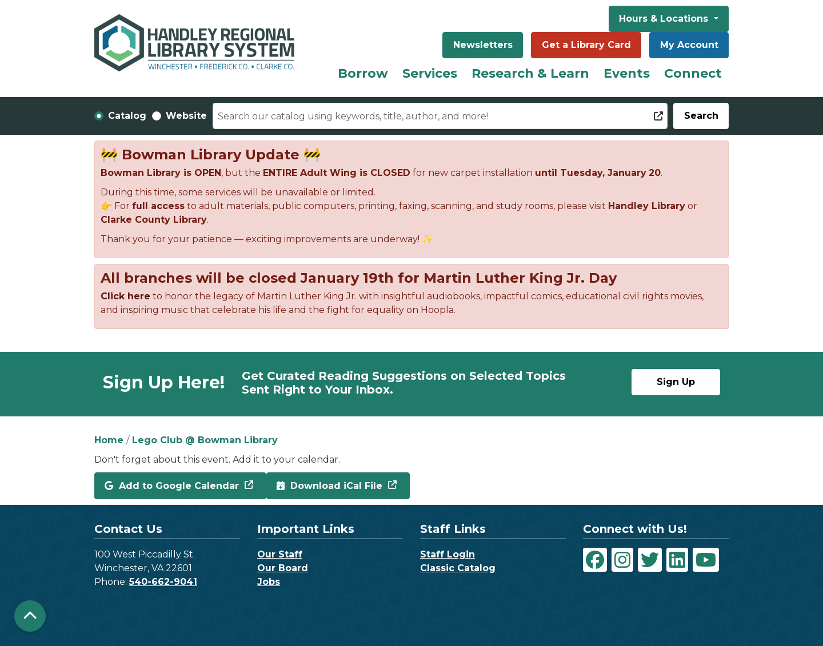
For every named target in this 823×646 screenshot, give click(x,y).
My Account (689, 44)
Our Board (282, 568)
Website (186, 115)
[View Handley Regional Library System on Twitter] (650, 560)
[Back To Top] (30, 616)
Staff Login (447, 554)
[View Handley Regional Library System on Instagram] (622, 560)
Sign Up (676, 381)
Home (108, 440)
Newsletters (483, 44)
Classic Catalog (458, 568)
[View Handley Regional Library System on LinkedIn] (677, 560)
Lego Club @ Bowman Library (205, 440)
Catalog (127, 115)
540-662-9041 (163, 581)
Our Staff (279, 554)
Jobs (268, 581)
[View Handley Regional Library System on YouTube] (706, 560)
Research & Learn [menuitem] (530, 73)
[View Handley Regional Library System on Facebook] (595, 560)
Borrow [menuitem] (363, 73)
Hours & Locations (665, 18)
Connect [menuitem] (693, 73)
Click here (125, 296)
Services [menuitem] (429, 73)
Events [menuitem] (627, 73)
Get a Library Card (586, 44)
